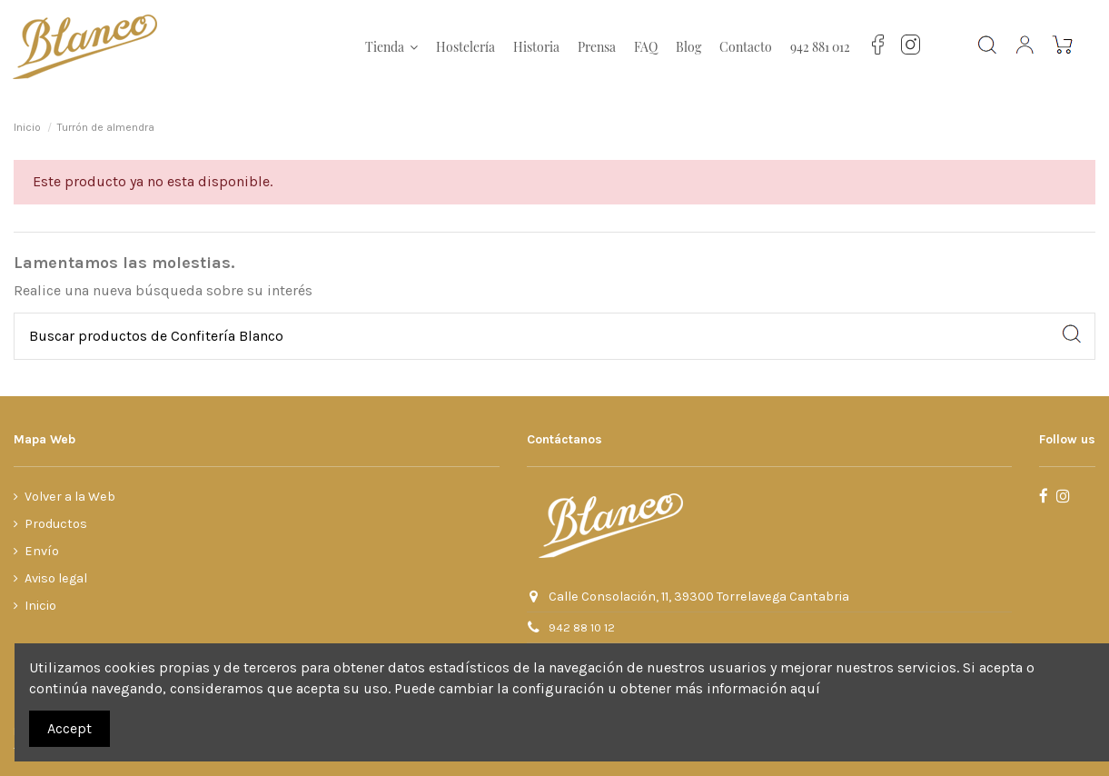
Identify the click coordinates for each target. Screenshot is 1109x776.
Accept (69, 728)
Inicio (40, 605)
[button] (391, 47)
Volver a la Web (70, 496)
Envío (42, 551)
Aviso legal (56, 578)
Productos (56, 524)
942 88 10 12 (582, 627)
